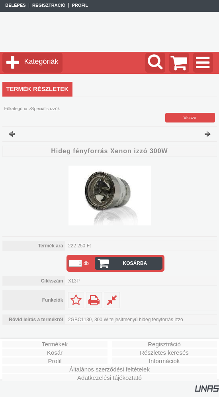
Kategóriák (41, 61)
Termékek (55, 344)
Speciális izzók (45, 108)
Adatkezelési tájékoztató (109, 377)
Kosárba (135, 263)
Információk (164, 360)
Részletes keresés (164, 352)
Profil (54, 360)
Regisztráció (164, 344)
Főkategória (15, 108)
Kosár (55, 352)
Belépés (15, 5)
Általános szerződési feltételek (109, 369)
